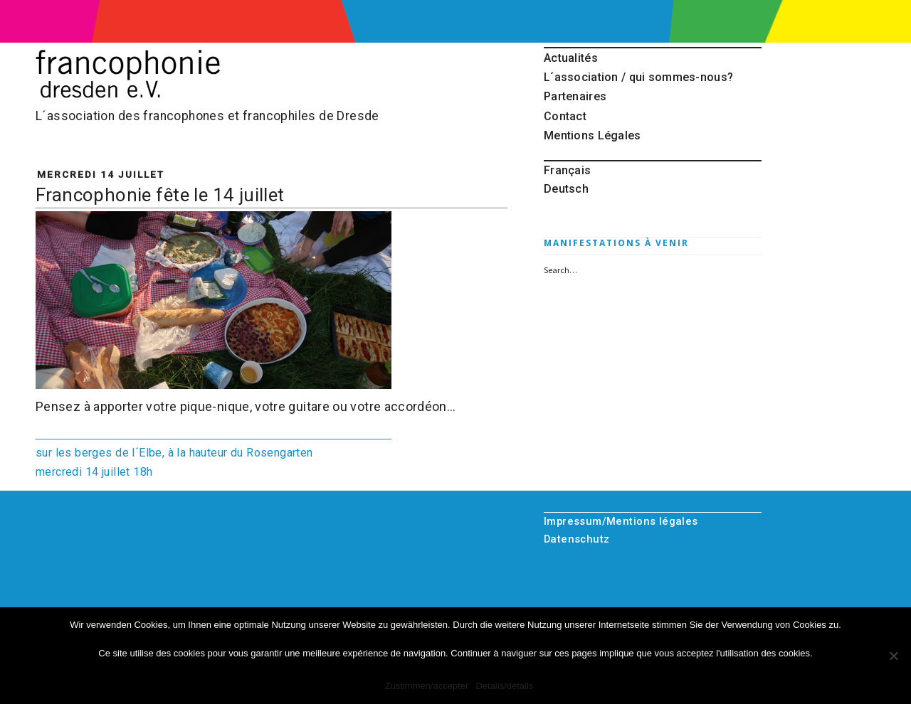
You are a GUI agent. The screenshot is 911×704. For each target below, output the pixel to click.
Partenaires (575, 96)
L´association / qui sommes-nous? (638, 77)
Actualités (571, 58)
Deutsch (566, 189)
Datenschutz (577, 539)
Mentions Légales (592, 135)
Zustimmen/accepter (427, 686)
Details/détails (504, 686)
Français (567, 170)
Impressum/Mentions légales (621, 521)
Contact (565, 116)
